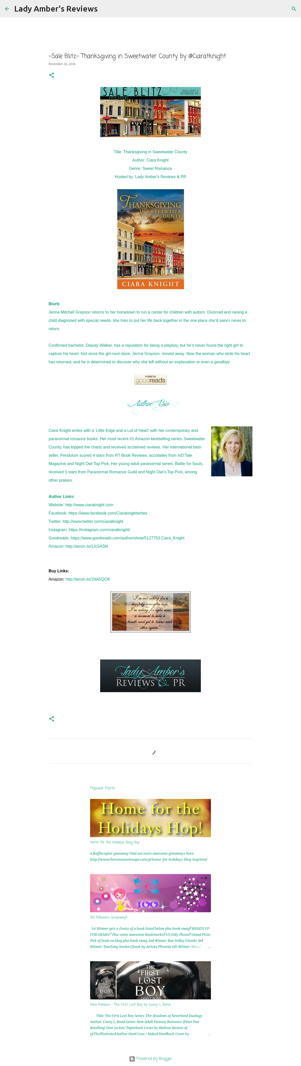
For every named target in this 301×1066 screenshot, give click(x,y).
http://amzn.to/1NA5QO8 (88, 579)
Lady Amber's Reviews (56, 8)
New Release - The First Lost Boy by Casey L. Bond (130, 1004)
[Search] (105, 9)
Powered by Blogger (150, 1059)
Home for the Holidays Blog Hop (114, 842)
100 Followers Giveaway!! (109, 917)
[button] (52, 75)
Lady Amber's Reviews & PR (160, 177)
